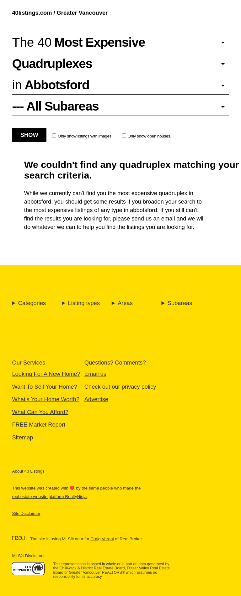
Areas (125, 303)
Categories (32, 303)
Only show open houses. (146, 135)
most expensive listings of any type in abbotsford (95, 210)
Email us (95, 374)
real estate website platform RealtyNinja (49, 496)
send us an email (153, 218)
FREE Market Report (38, 424)
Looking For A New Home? (46, 374)
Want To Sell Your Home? (44, 386)
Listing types (84, 303)
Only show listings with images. (82, 135)
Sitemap (22, 437)
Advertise (96, 399)
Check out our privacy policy (120, 386)
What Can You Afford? (40, 412)
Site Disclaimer (26, 513)
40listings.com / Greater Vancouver (60, 12)
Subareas (180, 303)
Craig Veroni (102, 538)
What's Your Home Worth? (45, 399)
